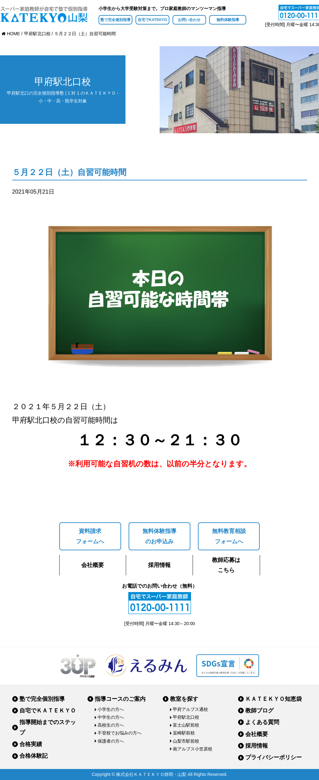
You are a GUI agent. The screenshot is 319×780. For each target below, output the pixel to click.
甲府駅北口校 (186, 717)
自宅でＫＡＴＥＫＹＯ (47, 710)
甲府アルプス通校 (190, 709)
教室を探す (184, 699)
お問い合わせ (189, 20)
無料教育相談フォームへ (229, 536)
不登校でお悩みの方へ (119, 732)
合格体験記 (33, 756)
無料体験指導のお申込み (159, 536)
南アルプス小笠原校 (192, 748)
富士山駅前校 (186, 725)
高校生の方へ (111, 725)
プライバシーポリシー (273, 757)
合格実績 (30, 744)
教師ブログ (259, 710)
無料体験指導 (227, 20)
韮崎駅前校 (184, 732)
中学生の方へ (111, 717)
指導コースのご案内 (120, 699)
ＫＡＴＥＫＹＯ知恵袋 (273, 699)
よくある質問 (262, 722)
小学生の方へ (111, 709)
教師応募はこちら (226, 565)
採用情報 (159, 565)
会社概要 (92, 565)
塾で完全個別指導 (115, 20)
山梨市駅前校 (186, 741)
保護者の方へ (111, 741)
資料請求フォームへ (90, 536)
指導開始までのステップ (47, 727)
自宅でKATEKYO (152, 20)
